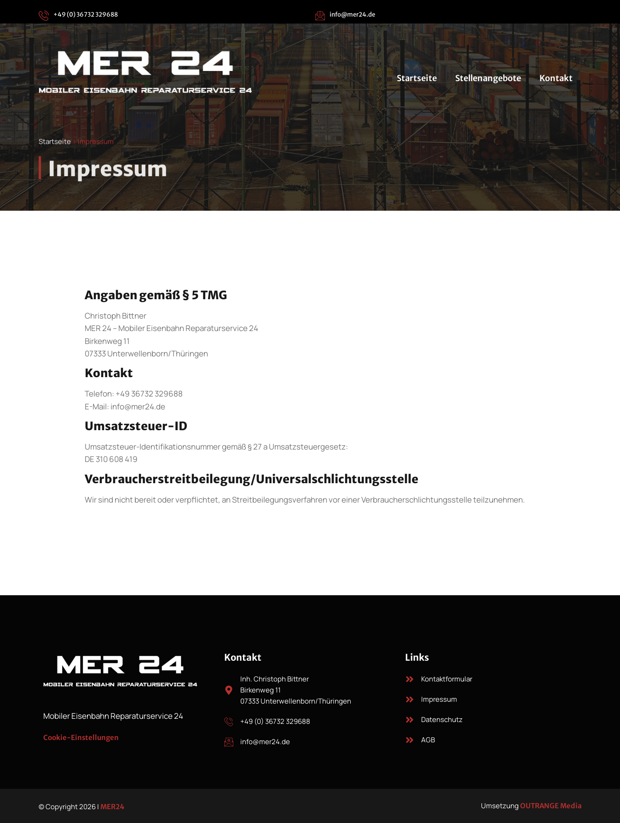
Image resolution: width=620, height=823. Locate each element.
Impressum (439, 699)
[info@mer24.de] (320, 15)
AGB (428, 740)
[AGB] (409, 740)
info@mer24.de (352, 14)
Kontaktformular (446, 679)
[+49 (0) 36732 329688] (44, 15)
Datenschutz (442, 719)
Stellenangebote (488, 78)
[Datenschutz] (409, 719)
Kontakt (556, 78)
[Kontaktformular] (409, 679)
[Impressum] (409, 699)
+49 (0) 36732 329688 (85, 14)
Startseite (417, 78)
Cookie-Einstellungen (81, 737)
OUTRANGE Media (551, 805)
